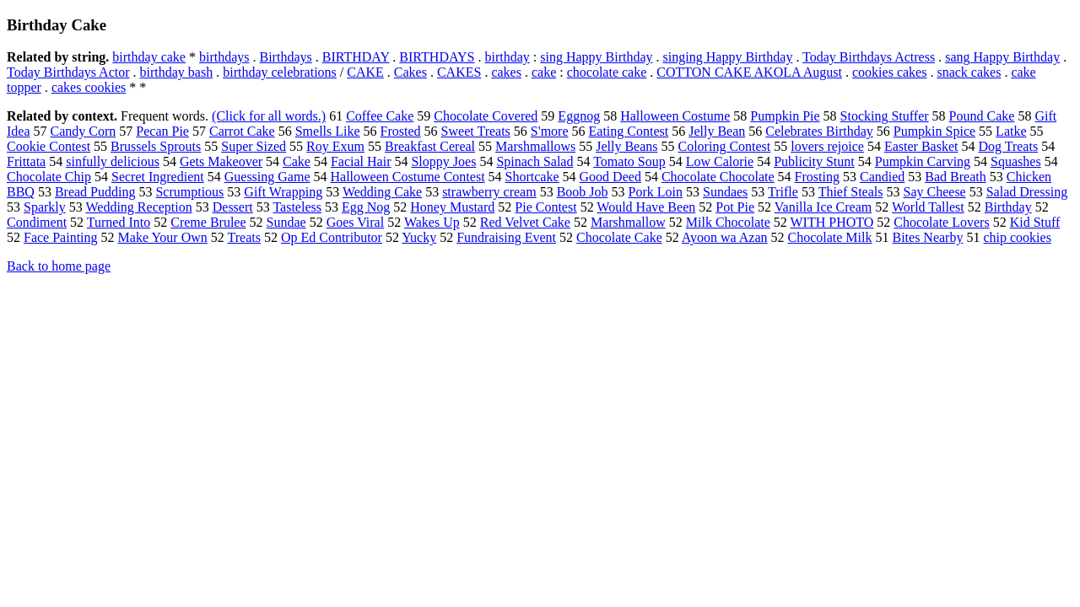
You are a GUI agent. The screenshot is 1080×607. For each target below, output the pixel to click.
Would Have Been (646, 207)
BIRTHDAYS (436, 57)
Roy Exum (335, 146)
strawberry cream (489, 192)
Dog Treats (1008, 146)
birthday (507, 57)
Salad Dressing (1026, 192)
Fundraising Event (506, 237)
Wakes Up (432, 222)
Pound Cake (982, 116)
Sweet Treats (475, 131)
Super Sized (253, 146)
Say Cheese (935, 192)
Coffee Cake (379, 116)
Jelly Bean (716, 131)
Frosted (401, 131)
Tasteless (297, 207)
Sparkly (45, 207)
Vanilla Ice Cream (823, 207)
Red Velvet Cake (525, 222)
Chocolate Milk (829, 237)
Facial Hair (361, 161)
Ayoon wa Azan (725, 237)
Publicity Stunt (814, 161)
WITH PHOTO (832, 222)
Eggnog (579, 116)
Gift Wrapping (283, 192)
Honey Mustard (452, 207)
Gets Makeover (221, 161)
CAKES (459, 72)
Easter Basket (921, 146)
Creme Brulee (208, 222)
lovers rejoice (827, 146)
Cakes (410, 72)
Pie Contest (545, 207)
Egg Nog (366, 207)
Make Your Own (163, 237)
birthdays (224, 57)
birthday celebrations (280, 72)
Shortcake (532, 176)
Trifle (783, 192)
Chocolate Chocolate (718, 176)
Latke (1011, 131)
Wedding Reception (139, 207)
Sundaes (725, 192)
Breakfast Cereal (430, 146)
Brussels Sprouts (156, 146)
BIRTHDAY (356, 57)
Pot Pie (735, 207)
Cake (296, 161)
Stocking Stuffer (884, 116)
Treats (244, 237)
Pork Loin (656, 192)
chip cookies (1016, 237)
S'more (550, 131)
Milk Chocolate (728, 222)
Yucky (419, 237)
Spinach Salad (534, 161)
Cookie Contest (48, 146)
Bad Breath (955, 176)
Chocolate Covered (485, 116)
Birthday (1008, 207)
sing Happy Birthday (596, 57)
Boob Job (582, 192)
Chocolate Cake (619, 237)
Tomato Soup (629, 161)
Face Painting (61, 237)
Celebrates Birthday (819, 131)
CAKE (365, 72)
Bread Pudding (95, 192)
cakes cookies (88, 87)
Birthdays (286, 57)
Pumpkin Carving (922, 161)
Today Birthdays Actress (868, 57)
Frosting (817, 176)
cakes (506, 72)
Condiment (37, 222)
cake (544, 72)
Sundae (286, 222)
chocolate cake (607, 72)
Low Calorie (719, 161)
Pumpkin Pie (784, 116)
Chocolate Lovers (941, 222)
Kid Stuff (1035, 222)
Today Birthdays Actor (68, 72)
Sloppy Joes (443, 161)
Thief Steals (850, 192)
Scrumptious (189, 192)
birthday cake (149, 57)
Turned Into (118, 222)
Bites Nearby (927, 237)
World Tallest (928, 207)
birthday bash (176, 72)
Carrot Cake (242, 131)
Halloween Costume (675, 116)
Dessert (233, 207)
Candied (882, 176)
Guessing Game (267, 176)
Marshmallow (628, 222)
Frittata (26, 161)
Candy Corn (83, 131)
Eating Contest (629, 131)
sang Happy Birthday (1002, 57)
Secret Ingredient (157, 176)
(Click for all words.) (269, 116)
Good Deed (610, 176)
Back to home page (59, 266)
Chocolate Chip (49, 176)
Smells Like (327, 131)
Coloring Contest (724, 146)
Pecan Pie (162, 131)
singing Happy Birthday (728, 57)
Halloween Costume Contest (407, 176)
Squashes (1016, 161)
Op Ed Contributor (331, 237)
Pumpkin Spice (934, 131)
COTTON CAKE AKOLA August (749, 72)
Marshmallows (535, 146)
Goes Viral (356, 222)
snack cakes (969, 72)
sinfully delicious (112, 161)
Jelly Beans (626, 146)
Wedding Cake (382, 192)
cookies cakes (889, 72)
